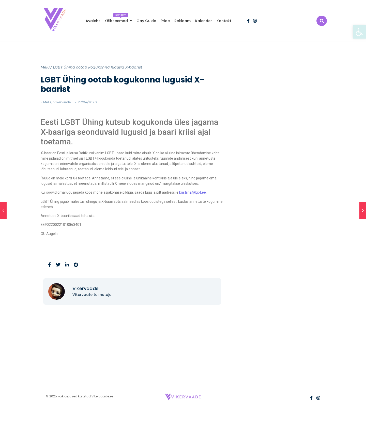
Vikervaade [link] (62, 102)
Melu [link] (45, 67)
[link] (359, 32)
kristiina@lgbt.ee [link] (192, 192)
